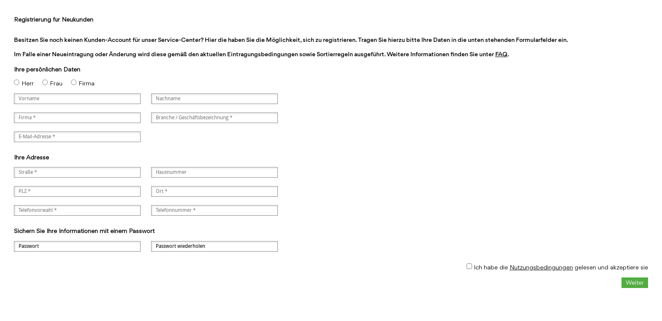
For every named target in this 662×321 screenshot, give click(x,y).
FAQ (501, 54)
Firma (87, 83)
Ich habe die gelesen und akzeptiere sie (561, 267)
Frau (56, 83)
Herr (28, 83)
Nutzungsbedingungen (541, 267)
